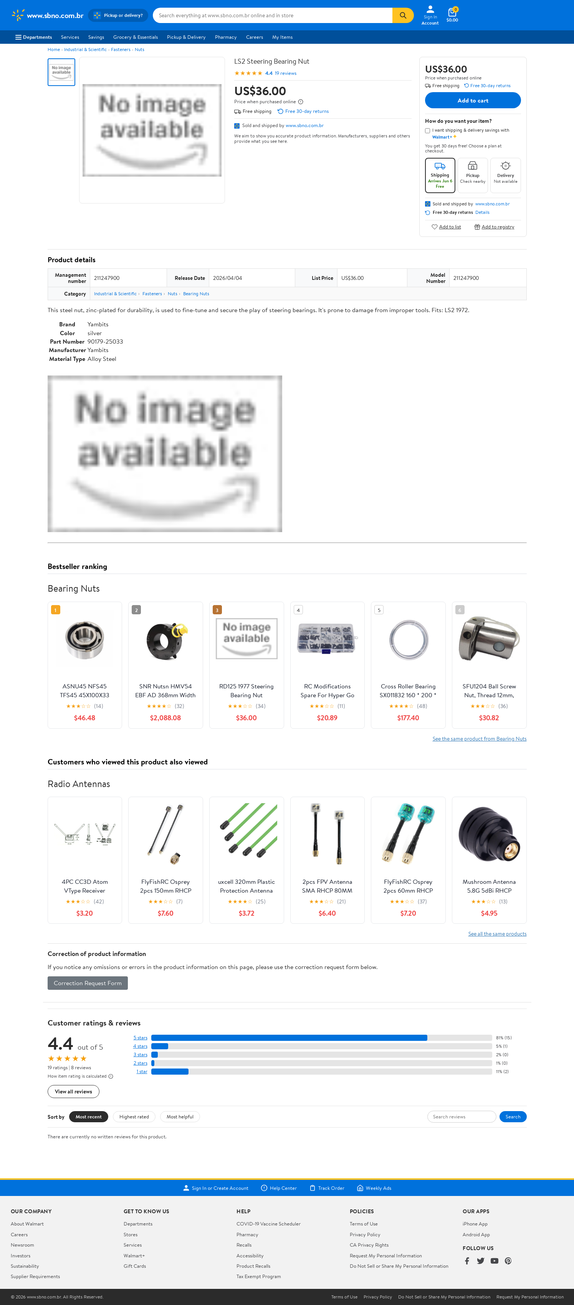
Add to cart (473, 100)
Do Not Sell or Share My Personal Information (399, 1265)
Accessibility (250, 1255)
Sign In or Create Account (215, 1187)
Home (54, 49)
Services (70, 36)
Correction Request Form (88, 983)
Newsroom (22, 1244)
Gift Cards (135, 1265)
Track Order (326, 1187)
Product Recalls (253, 1265)
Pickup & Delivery (186, 36)
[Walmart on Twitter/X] (480, 1261)
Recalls (244, 1244)
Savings (96, 36)
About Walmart (27, 1223)
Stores (130, 1234)
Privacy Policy (365, 1234)
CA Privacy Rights (369, 1244)
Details (482, 212)
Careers (254, 36)
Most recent (89, 1116)
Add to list (446, 226)
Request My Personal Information (386, 1255)
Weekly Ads (374, 1187)
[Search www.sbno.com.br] (272, 15)
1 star (142, 1071)
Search (513, 1116)
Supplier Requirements (35, 1276)
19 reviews (285, 73)
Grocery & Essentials (135, 36)
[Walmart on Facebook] (467, 1261)
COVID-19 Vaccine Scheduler (269, 1223)
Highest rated (134, 1116)
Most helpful (180, 1116)
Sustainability (25, 1265)
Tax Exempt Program (259, 1276)
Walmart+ (134, 1255)
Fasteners (121, 49)
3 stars (140, 1054)
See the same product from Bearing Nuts (480, 738)
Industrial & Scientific (85, 49)
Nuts (139, 49)
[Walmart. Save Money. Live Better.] (47, 15)
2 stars (140, 1063)
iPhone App (475, 1223)
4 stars (140, 1046)
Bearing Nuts (196, 293)
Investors (20, 1255)
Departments (33, 36)
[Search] (403, 15)
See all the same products (497, 933)
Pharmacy (226, 36)
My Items (282, 36)
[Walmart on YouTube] (494, 1261)
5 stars (140, 1037)
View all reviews (73, 1091)
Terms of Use (364, 1223)
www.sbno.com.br (305, 125)
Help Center (279, 1187)
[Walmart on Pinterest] (508, 1261)
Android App (476, 1234)
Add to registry (494, 226)
